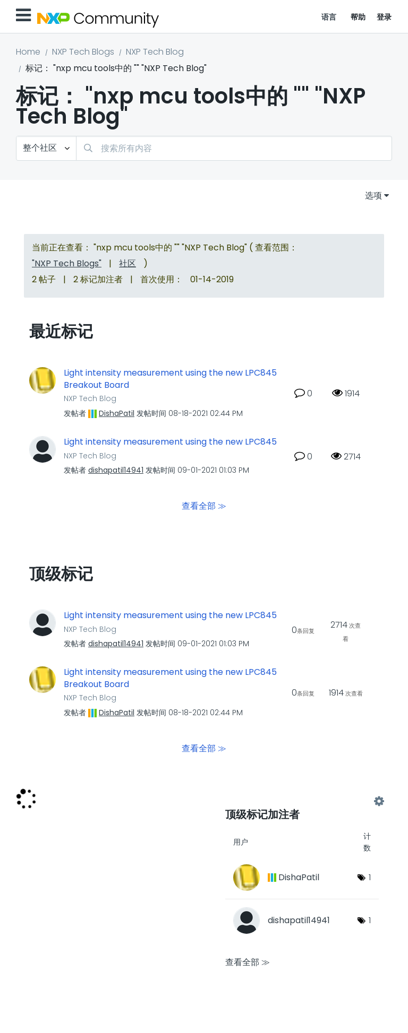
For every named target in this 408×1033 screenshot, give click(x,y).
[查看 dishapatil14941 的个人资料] (115, 470)
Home (28, 52)
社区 (127, 263)
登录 (384, 17)
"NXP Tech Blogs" (66, 263)
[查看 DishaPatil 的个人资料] (116, 413)
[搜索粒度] (46, 148)
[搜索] (234, 148)
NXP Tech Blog (155, 52)
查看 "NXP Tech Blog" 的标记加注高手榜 (302, 801)
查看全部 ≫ (204, 506)
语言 (329, 17)
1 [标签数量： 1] (370, 877)
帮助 (358, 17)
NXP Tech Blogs (83, 52)
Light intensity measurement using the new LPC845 (170, 442)
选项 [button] (373, 195)
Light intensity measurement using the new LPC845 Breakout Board (170, 379)
